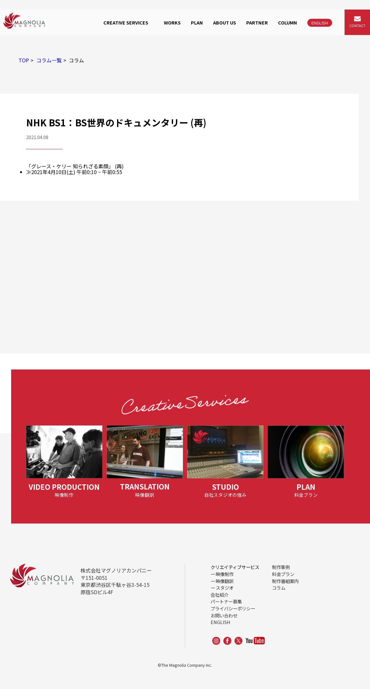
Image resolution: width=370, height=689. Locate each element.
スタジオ (225, 587)
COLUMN (287, 22)
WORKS (172, 22)
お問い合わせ (224, 615)
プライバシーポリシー (233, 608)
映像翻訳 (225, 581)
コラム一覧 (49, 60)
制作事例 (281, 567)
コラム (278, 587)
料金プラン (283, 574)
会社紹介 (219, 594)
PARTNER (257, 22)
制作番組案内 (285, 581)
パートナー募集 (226, 601)
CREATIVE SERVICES (125, 22)
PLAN (197, 22)
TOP (23, 60)
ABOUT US (224, 22)
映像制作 (225, 574)
